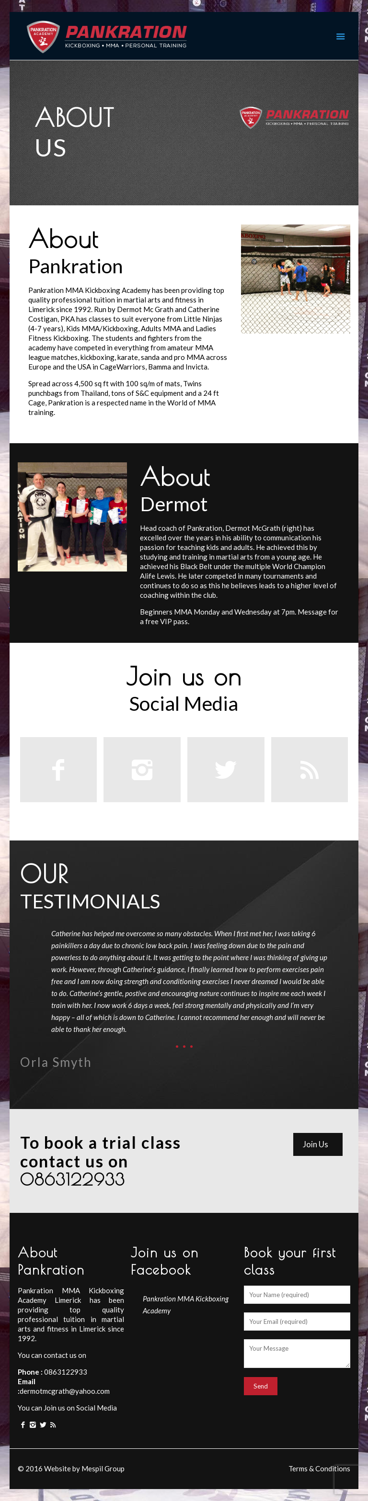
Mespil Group (103, 1468)
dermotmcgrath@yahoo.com (65, 1391)
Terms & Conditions (319, 1468)
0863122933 (65, 1371)
